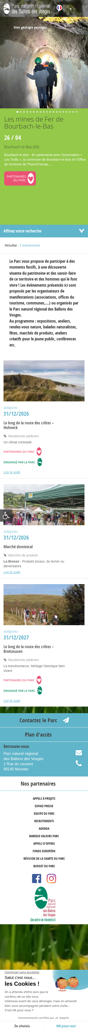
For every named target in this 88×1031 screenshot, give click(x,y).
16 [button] (65, 112)
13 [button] (55, 112)
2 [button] (19, 112)
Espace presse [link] (44, 806)
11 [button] (49, 112)
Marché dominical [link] (18, 547)
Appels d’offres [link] (44, 843)
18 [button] (72, 112)
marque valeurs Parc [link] (44, 836)
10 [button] (46, 112)
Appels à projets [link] (44, 798)
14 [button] (59, 112)
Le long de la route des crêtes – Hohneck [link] (29, 425)
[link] (6, 516)
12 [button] (52, 112)
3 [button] (23, 112)
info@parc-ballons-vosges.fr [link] (81, 753)
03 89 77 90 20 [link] (81, 763)
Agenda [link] (44, 828)
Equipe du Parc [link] (44, 813)
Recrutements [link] (44, 821)
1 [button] (16, 112)
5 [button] (29, 112)
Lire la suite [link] (12, 472)
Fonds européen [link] (44, 851)
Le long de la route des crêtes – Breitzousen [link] (29, 649)
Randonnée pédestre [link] (23, 436)
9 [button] (42, 112)
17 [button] (69, 112)
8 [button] (39, 112)
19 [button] (75, 112)
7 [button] (36, 112)
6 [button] (32, 112)
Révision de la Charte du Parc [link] (44, 858)
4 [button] (26, 112)
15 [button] (62, 112)
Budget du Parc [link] (44, 866)
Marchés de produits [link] (23, 555)
